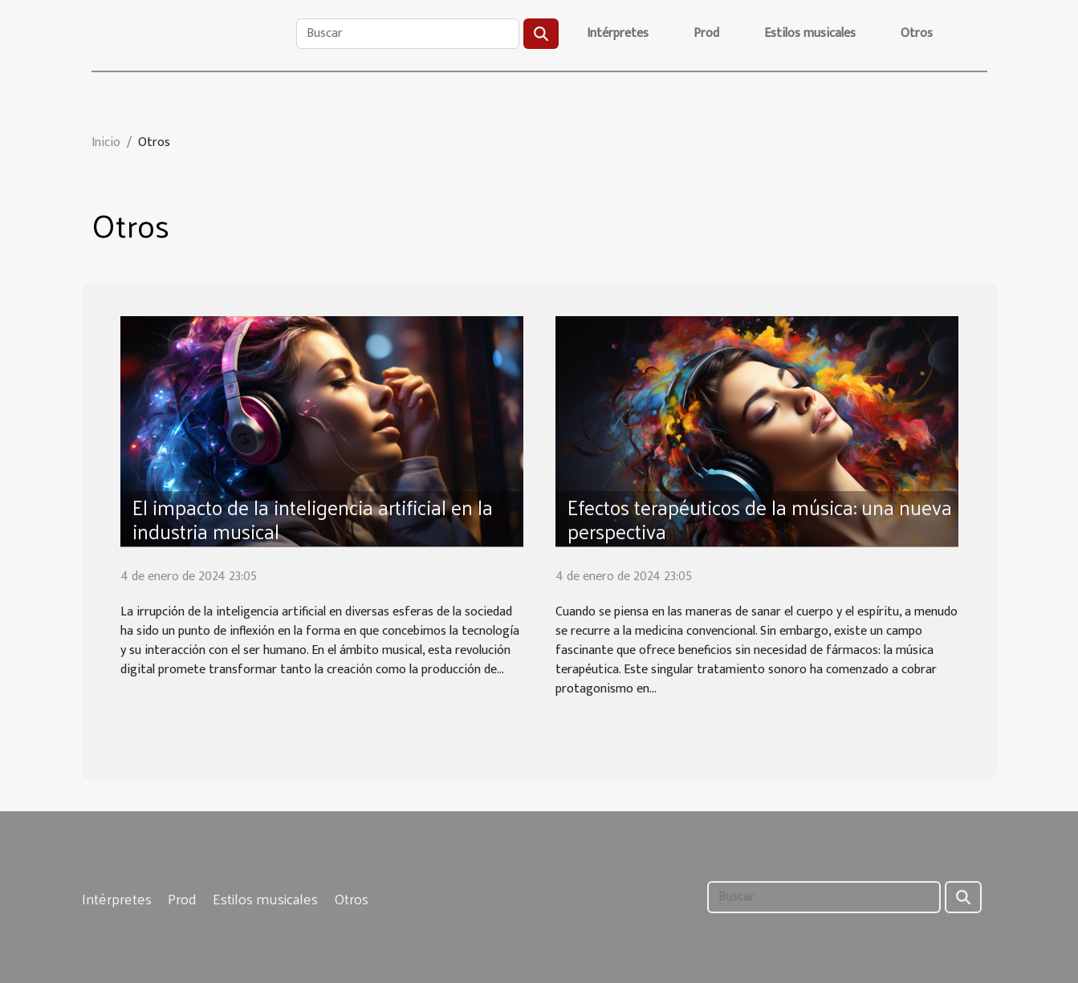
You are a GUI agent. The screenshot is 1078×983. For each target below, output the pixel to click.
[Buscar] (407, 33)
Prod (706, 33)
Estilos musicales (810, 33)
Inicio (106, 142)
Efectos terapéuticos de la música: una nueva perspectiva (759, 519)
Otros (917, 33)
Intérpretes (618, 33)
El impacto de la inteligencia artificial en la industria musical (312, 519)
